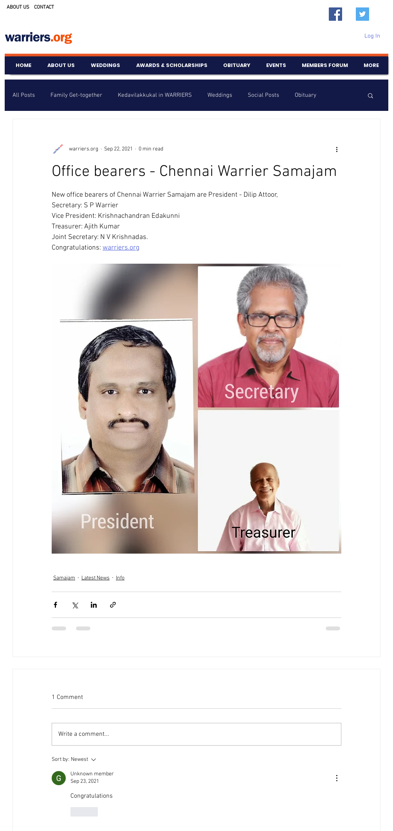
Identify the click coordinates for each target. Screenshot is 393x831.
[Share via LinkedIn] (93, 604)
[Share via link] (113, 604)
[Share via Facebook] (55, 604)
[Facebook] (335, 14)
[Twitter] (362, 14)
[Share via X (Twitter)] (74, 604)
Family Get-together (76, 95)
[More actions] (336, 149)
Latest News (95, 578)
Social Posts (263, 95)
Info (120, 578)
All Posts (24, 95)
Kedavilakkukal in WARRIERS (155, 95)
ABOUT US (18, 7)
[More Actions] (336, 778)
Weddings (219, 95)
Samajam (64, 578)
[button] (370, 95)
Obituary (305, 95)
